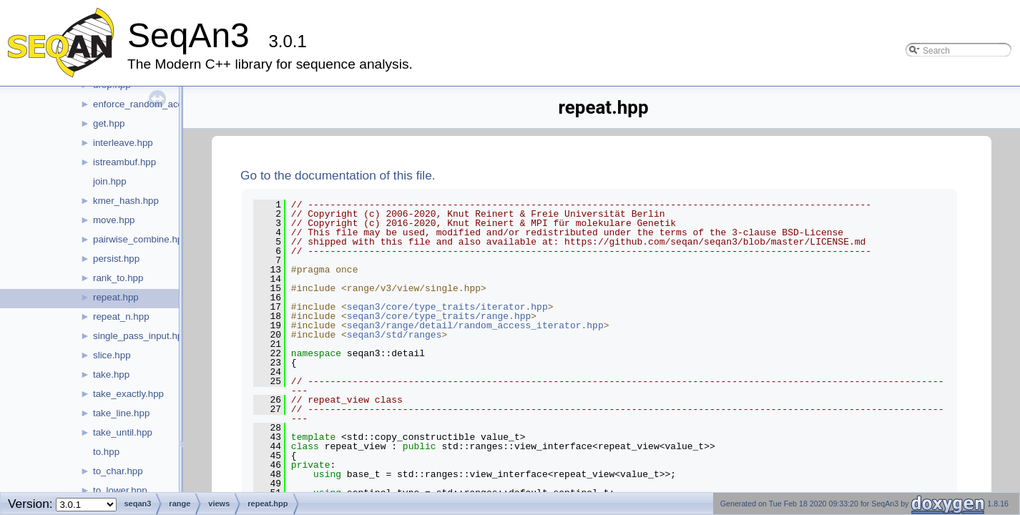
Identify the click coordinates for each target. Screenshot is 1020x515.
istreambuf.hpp (124, 162)
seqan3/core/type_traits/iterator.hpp (447, 306)
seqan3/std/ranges (394, 334)
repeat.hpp (116, 297)
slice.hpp (112, 355)
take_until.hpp (122, 432)
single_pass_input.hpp (140, 335)
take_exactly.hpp (128, 393)
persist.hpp (116, 258)
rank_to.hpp (118, 278)
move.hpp (114, 220)
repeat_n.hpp (121, 316)
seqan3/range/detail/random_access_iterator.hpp (475, 325)
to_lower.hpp (120, 490)
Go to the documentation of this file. (338, 175)
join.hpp (110, 181)
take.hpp (111, 374)
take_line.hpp (121, 413)
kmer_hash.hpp (126, 200)
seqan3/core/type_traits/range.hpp (439, 316)
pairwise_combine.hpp (140, 239)
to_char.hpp (118, 471)
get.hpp (108, 123)
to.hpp (106, 451)
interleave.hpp (123, 142)
